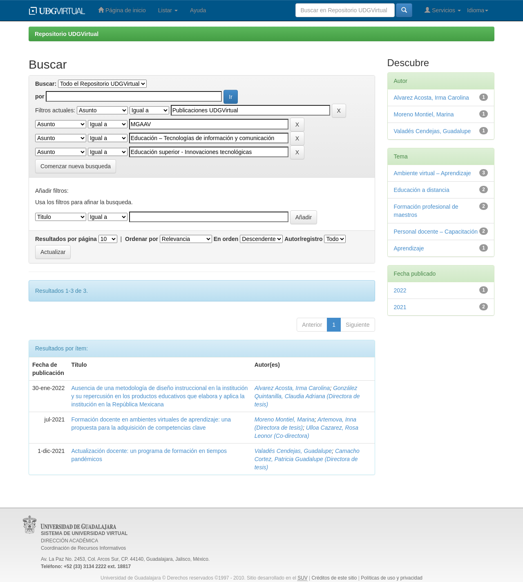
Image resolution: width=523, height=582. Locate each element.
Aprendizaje (409, 248)
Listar (168, 10)
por (40, 96)
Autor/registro (303, 239)
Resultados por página (66, 239)
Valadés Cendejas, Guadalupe (293, 451)
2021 (400, 307)
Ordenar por (141, 239)
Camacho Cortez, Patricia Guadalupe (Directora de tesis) (307, 459)
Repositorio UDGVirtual (66, 34)
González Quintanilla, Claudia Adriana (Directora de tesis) (307, 396)
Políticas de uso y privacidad (391, 578)
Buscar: (45, 83)
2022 (400, 290)
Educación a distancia (421, 190)
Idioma (477, 10)
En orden (226, 239)
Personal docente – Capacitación (436, 231)
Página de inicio (122, 10)
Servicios (443, 10)
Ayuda (198, 10)
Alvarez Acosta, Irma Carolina (292, 388)
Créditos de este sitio (334, 578)
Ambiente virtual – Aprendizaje (432, 173)
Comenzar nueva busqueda (75, 166)
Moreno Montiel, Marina (285, 419)
